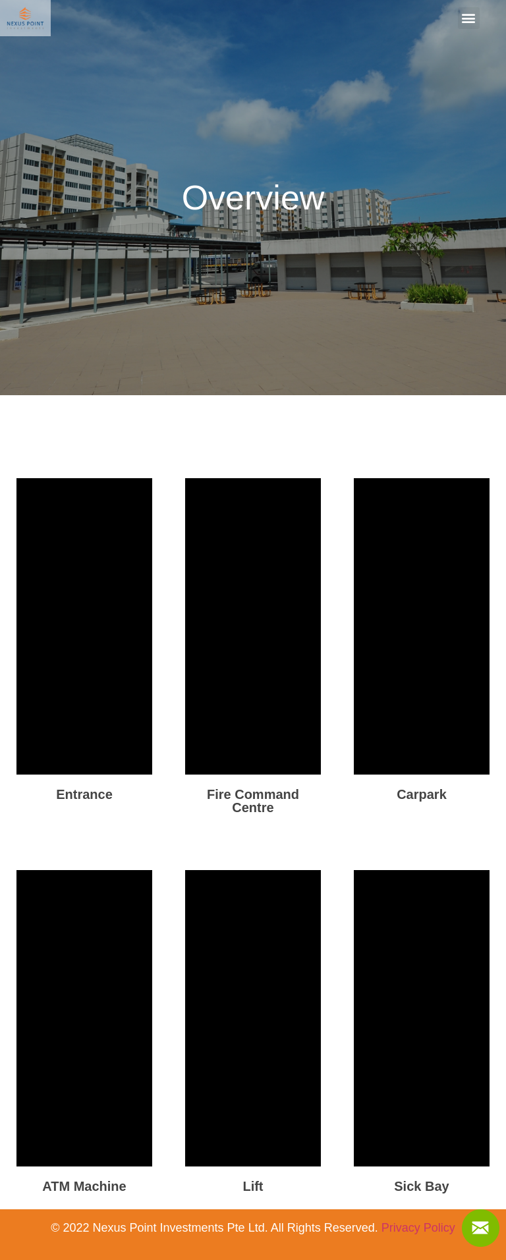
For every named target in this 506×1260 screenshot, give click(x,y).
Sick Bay (421, 1186)
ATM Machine (84, 1186)
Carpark (422, 794)
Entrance (84, 794)
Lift (252, 1186)
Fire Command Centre (253, 801)
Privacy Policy (418, 1227)
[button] (469, 18)
